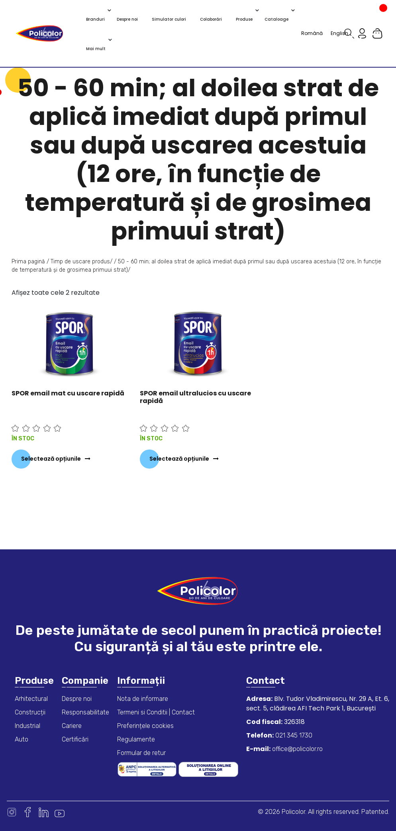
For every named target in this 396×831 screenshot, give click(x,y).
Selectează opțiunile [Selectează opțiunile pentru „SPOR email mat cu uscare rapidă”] (51, 459)
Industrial (27, 726)
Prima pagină (28, 261)
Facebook (28, 812)
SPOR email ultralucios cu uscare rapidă (195, 397)
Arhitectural (31, 699)
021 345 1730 (293, 735)
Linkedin (44, 812)
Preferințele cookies (145, 726)
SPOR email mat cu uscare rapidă (68, 393)
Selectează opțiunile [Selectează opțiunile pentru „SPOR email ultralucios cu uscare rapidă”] (179, 459)
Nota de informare (142, 699)
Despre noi (77, 699)
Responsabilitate (85, 712)
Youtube (60, 812)
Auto (21, 739)
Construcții (30, 712)
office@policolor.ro (297, 749)
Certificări (75, 739)
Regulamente (136, 739)
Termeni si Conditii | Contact (156, 712)
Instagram (12, 812)
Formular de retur (141, 753)
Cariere (72, 726)
